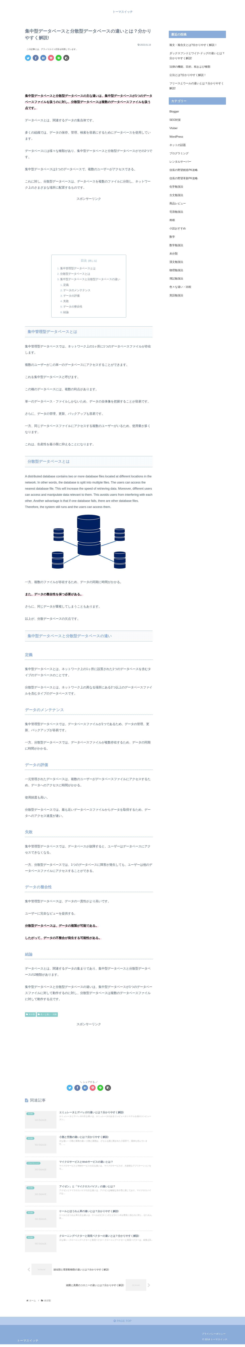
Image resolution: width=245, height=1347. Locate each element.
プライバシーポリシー (214, 1336)
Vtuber (173, 128)
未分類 (30, 1015)
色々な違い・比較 (47, 1015)
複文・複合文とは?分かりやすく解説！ (193, 44)
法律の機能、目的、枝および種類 (189, 66)
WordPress (176, 136)
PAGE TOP (122, 1323)
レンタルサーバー (180, 161)
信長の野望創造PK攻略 (183, 169)
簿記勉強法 (176, 278)
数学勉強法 (176, 244)
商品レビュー (177, 203)
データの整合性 (73, 306)
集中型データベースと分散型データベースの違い (90, 279)
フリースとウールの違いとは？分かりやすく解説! (196, 86)
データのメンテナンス (77, 290)
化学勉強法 (176, 186)
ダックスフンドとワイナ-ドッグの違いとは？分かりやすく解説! (197, 56)
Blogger (174, 111)
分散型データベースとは (75, 273)
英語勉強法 (176, 295)
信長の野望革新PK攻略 (183, 178)
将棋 (172, 220)
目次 (84, 260)
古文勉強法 (176, 194)
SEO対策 (175, 119)
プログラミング (179, 153)
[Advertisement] (89, 73)
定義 (66, 284)
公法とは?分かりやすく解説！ (187, 74)
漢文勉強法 (176, 261)
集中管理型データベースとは (78, 268)
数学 (172, 236)
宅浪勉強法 (176, 211)
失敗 (66, 301)
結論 (66, 312)
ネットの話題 (177, 144)
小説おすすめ (177, 228)
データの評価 (72, 295)
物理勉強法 (176, 270)
